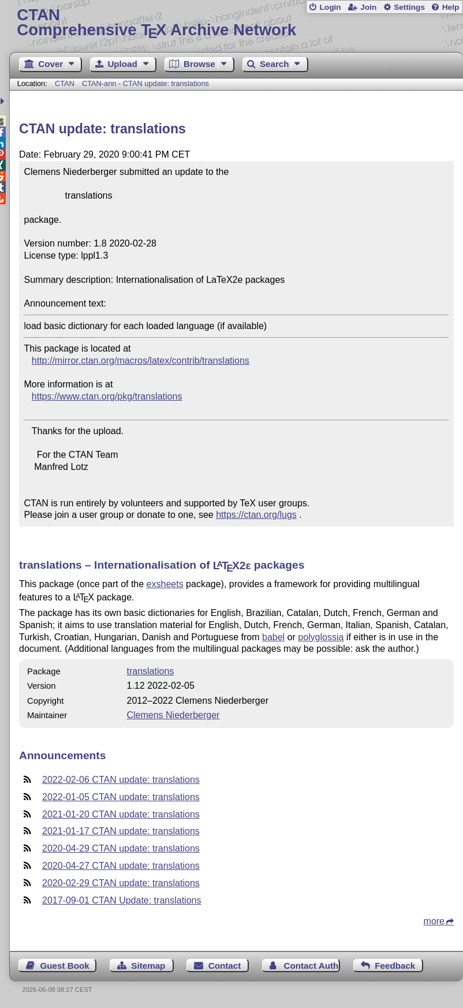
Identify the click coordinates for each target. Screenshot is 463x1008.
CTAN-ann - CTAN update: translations (145, 83)
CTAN (64, 83)
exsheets (165, 584)
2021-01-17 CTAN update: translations (121, 831)
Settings (409, 7)
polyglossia (320, 637)
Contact (224, 965)
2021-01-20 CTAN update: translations (121, 814)
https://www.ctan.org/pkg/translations (107, 396)
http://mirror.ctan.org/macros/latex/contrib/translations (140, 360)
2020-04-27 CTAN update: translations (121, 866)
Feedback (395, 965)
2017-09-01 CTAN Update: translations (121, 900)
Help (451, 7)
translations (150, 671)
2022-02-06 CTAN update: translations (121, 780)
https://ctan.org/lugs (256, 515)
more (434, 921)
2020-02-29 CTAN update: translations (121, 883)
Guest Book (64, 965)
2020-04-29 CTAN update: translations (121, 848)
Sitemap (148, 965)
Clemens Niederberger (172, 715)
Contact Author (312, 965)
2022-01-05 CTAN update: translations (121, 797)
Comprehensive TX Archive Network (236, 23)
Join (368, 7)
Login (330, 7)
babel (273, 637)
